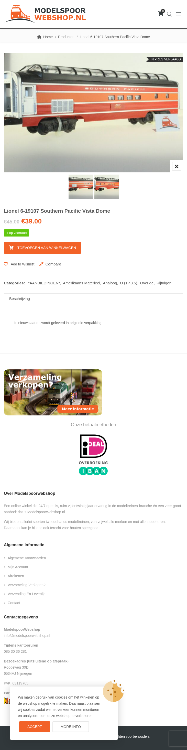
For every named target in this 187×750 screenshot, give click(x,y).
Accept (34, 727)
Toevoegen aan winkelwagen (46, 248)
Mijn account (18, 567)
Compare (53, 264)
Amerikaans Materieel (81, 283)
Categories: (14, 283)
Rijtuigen (164, 283)
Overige (147, 283)
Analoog (110, 283)
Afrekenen (16, 576)
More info (71, 727)
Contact (14, 603)
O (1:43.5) (128, 283)
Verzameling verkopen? (27, 585)
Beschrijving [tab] (19, 298)
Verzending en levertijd (27, 594)
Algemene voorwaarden (27, 558)
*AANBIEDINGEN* (44, 283)
